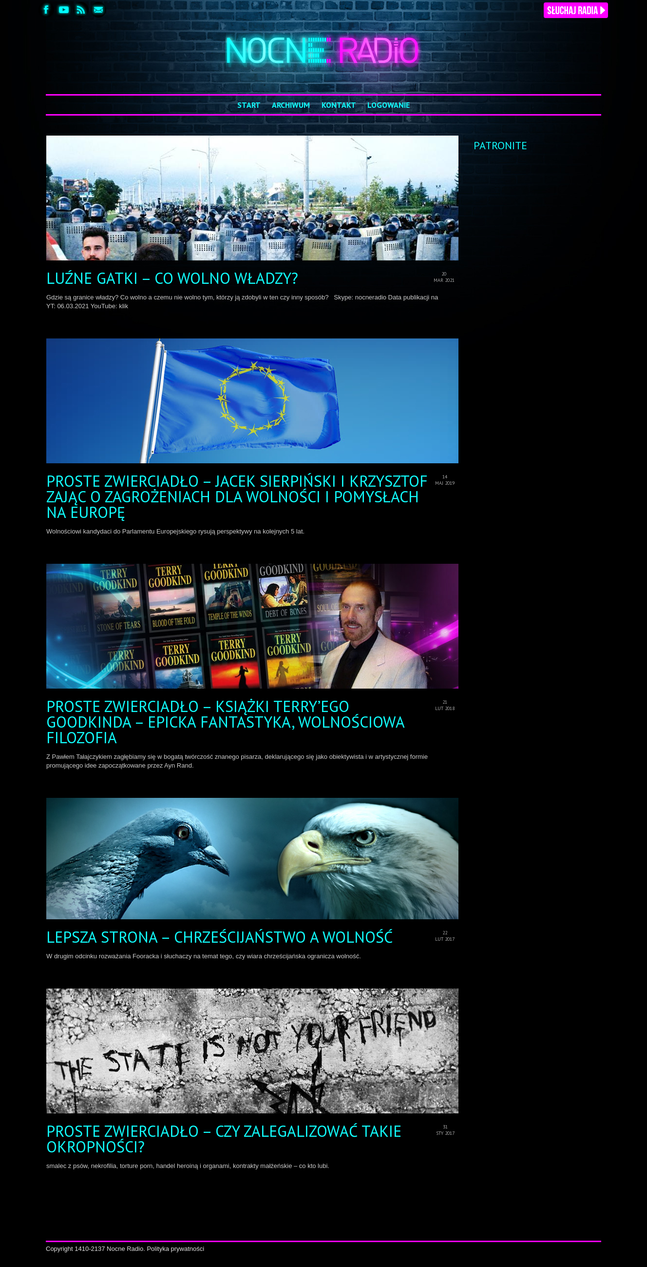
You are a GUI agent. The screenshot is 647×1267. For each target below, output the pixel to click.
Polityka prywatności (175, 1248)
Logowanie (388, 105)
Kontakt (339, 105)
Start (249, 105)
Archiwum (291, 105)
